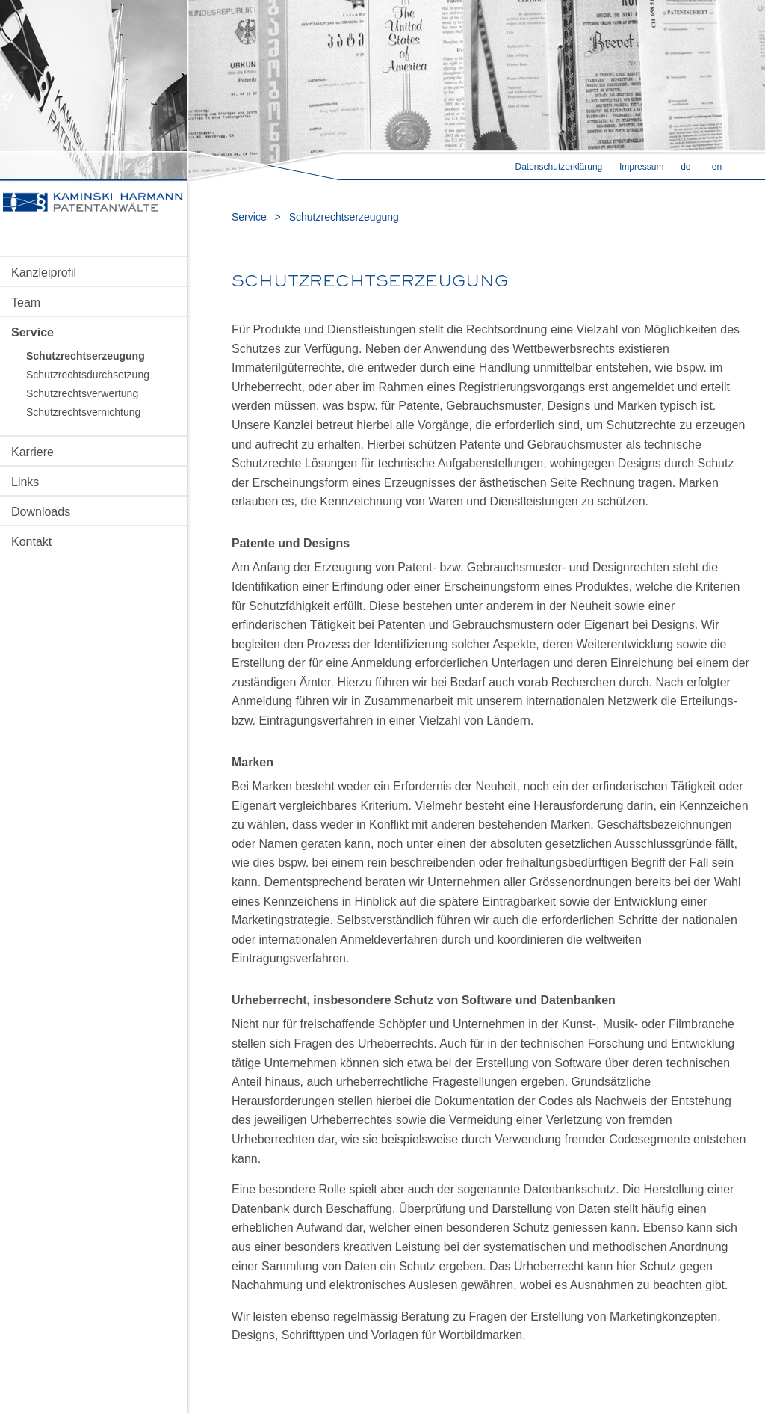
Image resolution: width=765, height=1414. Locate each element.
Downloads (40, 511)
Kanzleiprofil (43, 272)
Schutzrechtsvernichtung (83, 412)
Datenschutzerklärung (559, 167)
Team (25, 302)
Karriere (32, 452)
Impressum (641, 167)
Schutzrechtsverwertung (82, 393)
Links (25, 482)
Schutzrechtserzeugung (85, 356)
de (685, 167)
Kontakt (31, 541)
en (717, 167)
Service (32, 332)
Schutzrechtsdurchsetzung (87, 375)
